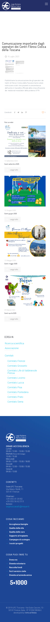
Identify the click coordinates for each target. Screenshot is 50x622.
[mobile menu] (46, 4)
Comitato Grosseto (17, 365)
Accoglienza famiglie (18, 524)
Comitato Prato (15, 397)
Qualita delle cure (17, 532)
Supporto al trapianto (18, 536)
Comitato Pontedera (17, 392)
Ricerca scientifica (14, 343)
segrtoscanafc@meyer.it (17, 506)
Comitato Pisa (14, 387)
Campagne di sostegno (19, 540)
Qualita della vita (16, 528)
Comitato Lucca (15, 382)
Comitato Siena (15, 401)
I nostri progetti (16, 543)
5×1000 (18, 582)
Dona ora (13, 560)
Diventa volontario (17, 564)
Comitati (9, 355)
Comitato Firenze (16, 361)
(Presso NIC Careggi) (19, 454)
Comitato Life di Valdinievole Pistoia (22, 371)
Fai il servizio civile (17, 571)
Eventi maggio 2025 (10, 264)
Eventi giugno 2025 (10, 213)
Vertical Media (31, 613)
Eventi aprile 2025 (10, 313)
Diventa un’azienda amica (20, 575)
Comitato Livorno (16, 377)
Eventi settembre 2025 (11, 164)
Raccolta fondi (15, 567)
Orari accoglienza (17, 446)
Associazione (12, 348)
